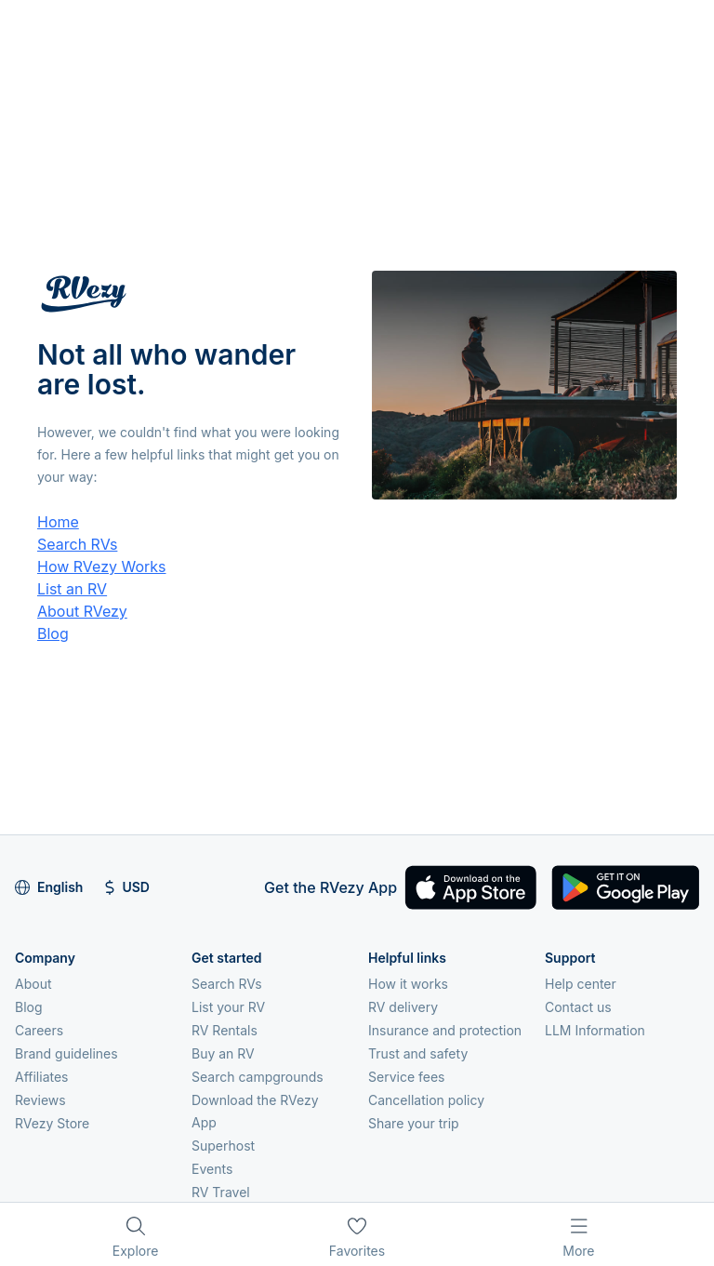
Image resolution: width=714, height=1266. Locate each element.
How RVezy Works (101, 566)
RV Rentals (225, 1030)
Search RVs (77, 544)
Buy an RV (223, 1053)
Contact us (578, 1007)
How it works (408, 984)
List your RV (228, 1007)
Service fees (406, 1077)
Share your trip (413, 1123)
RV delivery (403, 1007)
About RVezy (82, 611)
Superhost (223, 1145)
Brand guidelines (66, 1053)
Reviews (40, 1100)
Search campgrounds (258, 1077)
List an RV (72, 589)
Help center (580, 984)
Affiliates (42, 1077)
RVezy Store (52, 1123)
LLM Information (595, 1030)
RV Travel (221, 1192)
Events (212, 1169)
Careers (39, 1030)
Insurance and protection (445, 1030)
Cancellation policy (426, 1100)
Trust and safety (418, 1053)
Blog (53, 633)
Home (58, 522)
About (33, 984)
